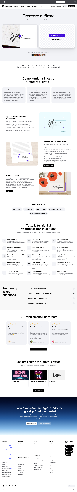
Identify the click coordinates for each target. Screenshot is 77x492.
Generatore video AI (7, 468)
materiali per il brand (25, 181)
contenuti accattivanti (68, 242)
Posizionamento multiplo (38, 465)
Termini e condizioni (46, 489)
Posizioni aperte (52, 445)
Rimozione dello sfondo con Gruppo (39, 463)
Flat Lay (5, 450)
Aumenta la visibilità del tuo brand (24, 452)
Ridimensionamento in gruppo (39, 460)
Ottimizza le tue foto (21, 250)
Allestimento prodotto (6, 443)
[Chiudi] (75, 2)
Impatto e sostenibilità (54, 456)
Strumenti (7, 9)
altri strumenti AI (24, 178)
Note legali (73, 489)
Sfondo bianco (5, 460)
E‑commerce (20, 460)
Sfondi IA (4, 464)
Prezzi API (51, 472)
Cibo (19, 462)
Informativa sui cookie (65, 489)
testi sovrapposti (43, 250)
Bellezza (19, 468)
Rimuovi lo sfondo (10, 241)
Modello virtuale (6, 445)
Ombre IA (4, 456)
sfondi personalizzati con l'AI (65, 264)
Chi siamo (51, 443)
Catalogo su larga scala (22, 445)
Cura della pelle (21, 464)
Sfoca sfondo (4, 462)
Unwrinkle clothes (6, 454)
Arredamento (20, 474)
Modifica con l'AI (6, 458)
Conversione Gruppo (38, 467)
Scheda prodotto (21, 443)
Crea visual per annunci (22, 450)
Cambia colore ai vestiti (6, 472)
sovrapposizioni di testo (11, 265)
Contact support (53, 462)
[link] (17, 209)
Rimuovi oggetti (5, 470)
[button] (51, 288)
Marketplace (36, 447)
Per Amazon (20, 472)
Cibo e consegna (37, 443)
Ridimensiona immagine (6, 474)
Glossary (51, 460)
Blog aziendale (52, 452)
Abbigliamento (21, 470)
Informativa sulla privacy (55, 489)
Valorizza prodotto (5, 452)
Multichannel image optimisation (24, 454)
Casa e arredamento (37, 450)
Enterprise (51, 470)
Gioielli (19, 466)
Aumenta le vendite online (23, 447)
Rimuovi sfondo (5, 466)
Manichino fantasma (7, 447)
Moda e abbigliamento (38, 445)
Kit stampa (51, 447)
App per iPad (69, 448)
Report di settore (53, 458)
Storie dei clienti (53, 454)
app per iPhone (69, 445)
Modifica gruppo (37, 458)
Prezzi (51, 468)
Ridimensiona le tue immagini (12, 256)
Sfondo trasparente (6, 476)
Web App (68, 454)
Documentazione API (38, 469)
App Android (69, 451)
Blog (50, 450)
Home (3, 9)
